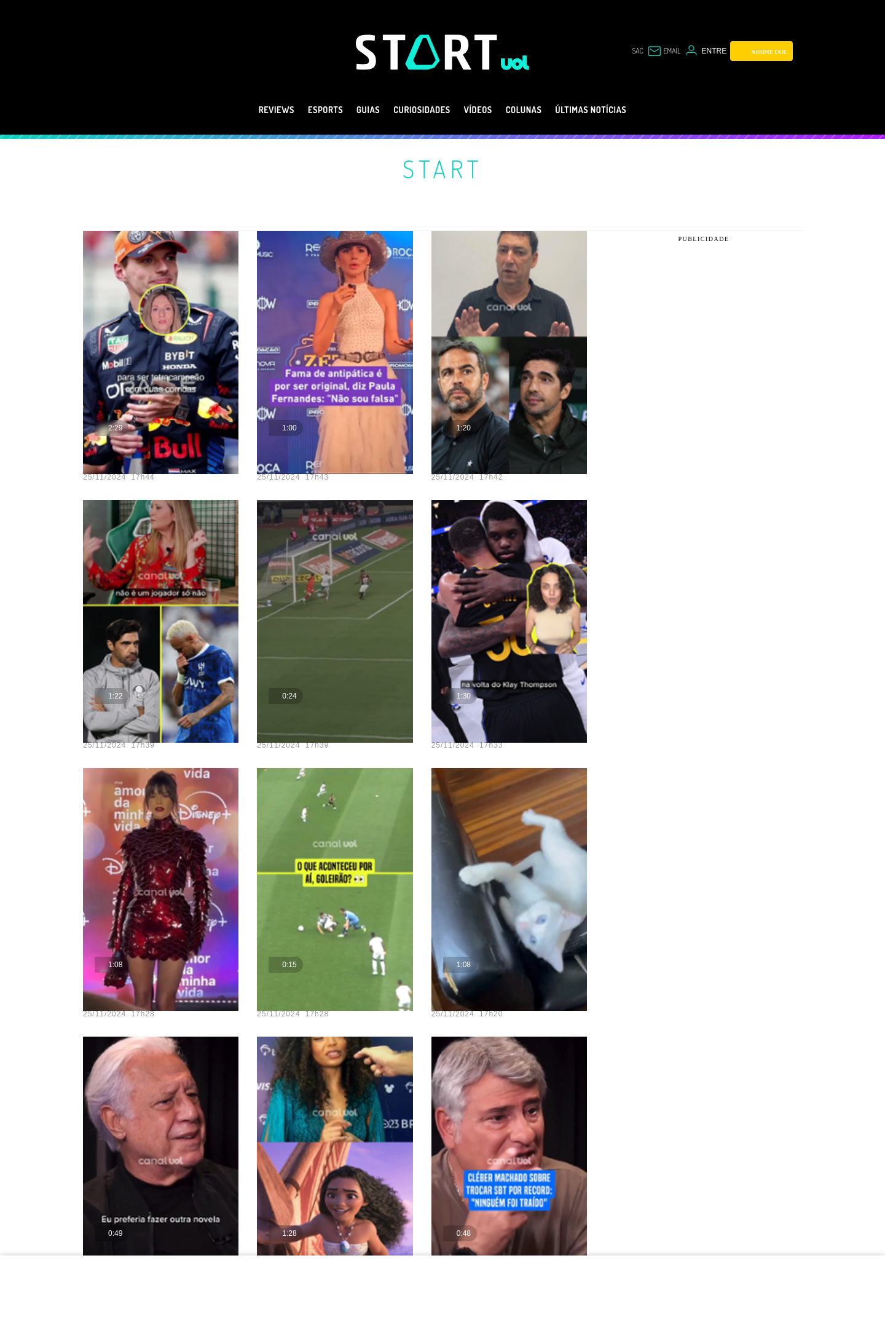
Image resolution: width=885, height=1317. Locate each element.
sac (637, 50)
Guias (353, 110)
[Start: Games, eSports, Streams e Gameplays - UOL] (428, 52)
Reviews (247, 110)
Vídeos (482, 110)
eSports (303, 110)
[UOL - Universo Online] (515, 62)
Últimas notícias (615, 110)
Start (442, 168)
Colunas (536, 110)
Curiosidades (417, 110)
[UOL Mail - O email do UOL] (664, 51)
